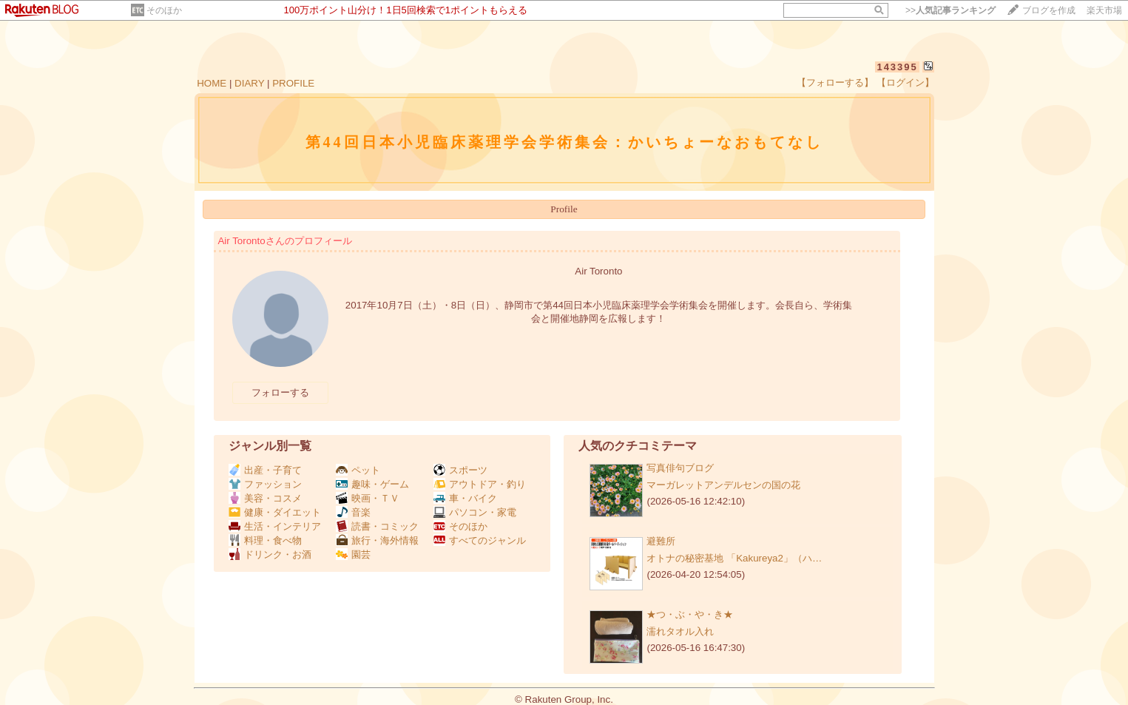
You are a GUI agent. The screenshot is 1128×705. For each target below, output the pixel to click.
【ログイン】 (905, 82)
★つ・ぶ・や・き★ (689, 614)
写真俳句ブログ (680, 467)
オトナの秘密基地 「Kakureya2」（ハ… (734, 558)
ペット (358, 470)
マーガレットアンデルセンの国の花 (723, 484)
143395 (897, 66)
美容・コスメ (265, 498)
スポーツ (460, 470)
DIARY (249, 83)
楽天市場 (1104, 10)
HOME (211, 83)
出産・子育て (265, 470)
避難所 (660, 541)
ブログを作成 (1048, 10)
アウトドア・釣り (479, 484)
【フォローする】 (835, 82)
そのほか (164, 10)
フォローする (280, 392)
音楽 (353, 512)
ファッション (265, 484)
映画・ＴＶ (367, 498)
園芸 (353, 554)
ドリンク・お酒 (270, 554)
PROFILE (293, 83)
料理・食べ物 (265, 540)
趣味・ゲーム (372, 484)
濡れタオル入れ (680, 631)
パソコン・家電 (474, 512)
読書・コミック (377, 526)
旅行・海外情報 (377, 540)
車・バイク (465, 498)
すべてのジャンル (479, 540)
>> (950, 10)
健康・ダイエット (275, 512)
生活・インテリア (275, 526)
